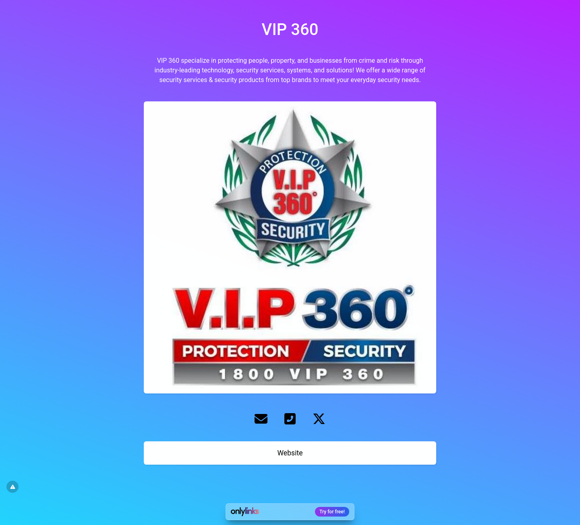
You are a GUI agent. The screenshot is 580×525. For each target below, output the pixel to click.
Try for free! (332, 512)
